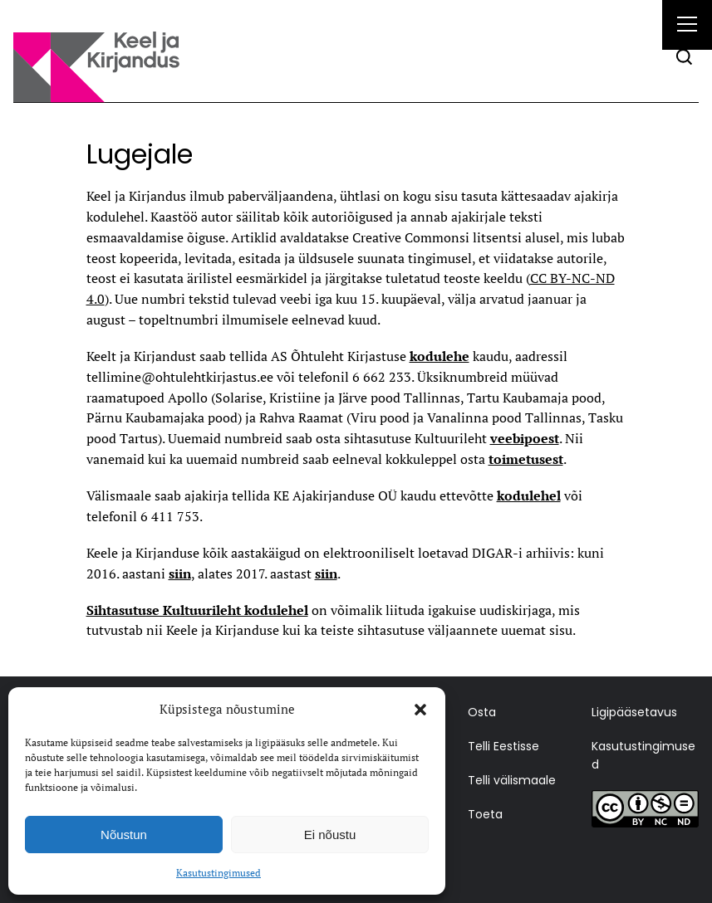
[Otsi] (684, 56)
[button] (420, 709)
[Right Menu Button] (687, 26)
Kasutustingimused (218, 872)
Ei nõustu (330, 834)
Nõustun (124, 834)
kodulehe (439, 356)
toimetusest (526, 459)
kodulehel (529, 495)
